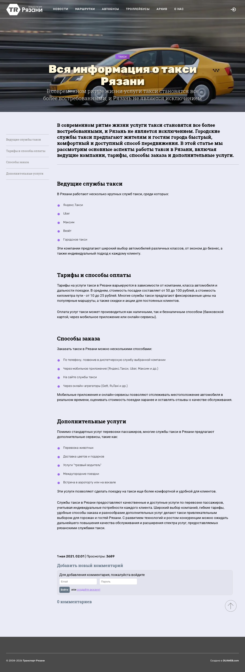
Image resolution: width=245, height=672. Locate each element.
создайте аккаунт (88, 589)
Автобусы (110, 9)
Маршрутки (85, 9)
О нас (179, 9)
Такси (122, 56)
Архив (162, 9)
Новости (60, 9)
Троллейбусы (138, 9)
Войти (64, 589)
